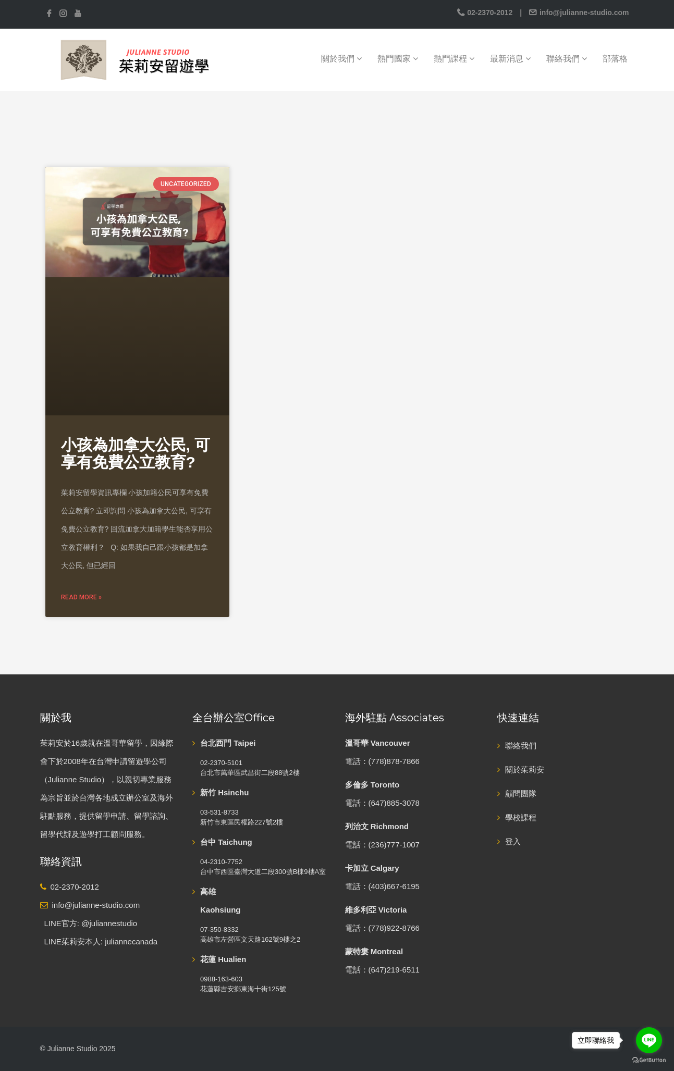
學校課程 (520, 817)
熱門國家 (397, 59)
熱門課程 (454, 59)
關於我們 (341, 59)
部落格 (615, 59)
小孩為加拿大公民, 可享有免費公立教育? (136, 453)
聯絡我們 (566, 59)
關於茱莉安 (524, 769)
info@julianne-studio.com (583, 12)
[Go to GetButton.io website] (649, 1060)
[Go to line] (649, 1040)
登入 (513, 841)
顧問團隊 (520, 793)
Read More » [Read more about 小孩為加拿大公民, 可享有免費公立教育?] (81, 597)
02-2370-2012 (489, 12)
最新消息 (510, 59)
